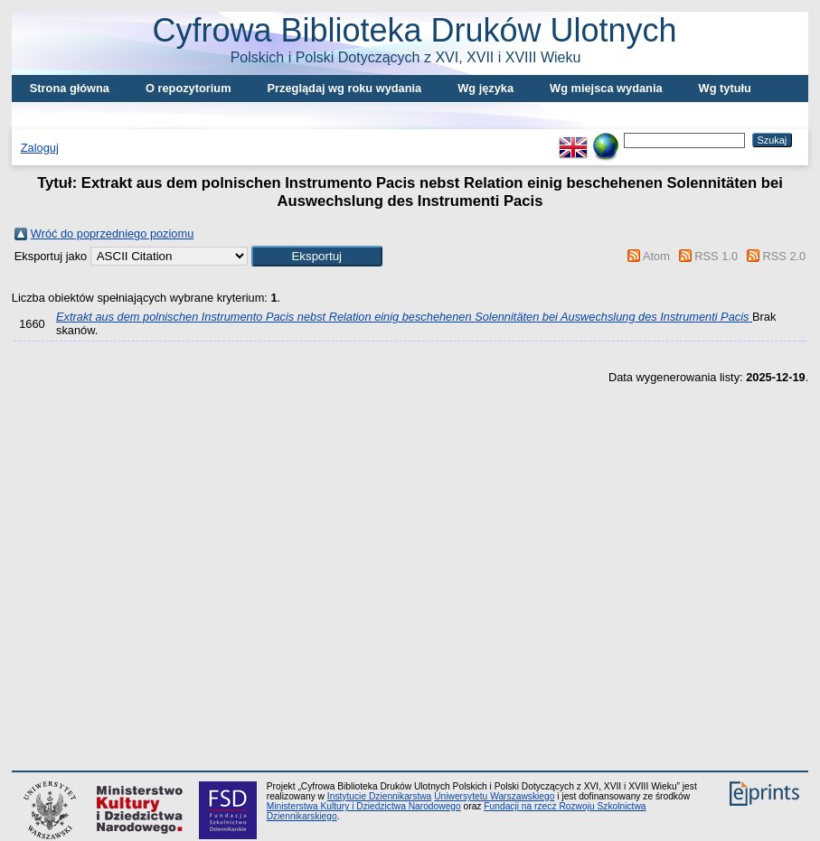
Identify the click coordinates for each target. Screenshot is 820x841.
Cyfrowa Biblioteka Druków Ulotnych (414, 38)
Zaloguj (40, 147)
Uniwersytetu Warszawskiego (494, 796)
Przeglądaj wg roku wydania (345, 88)
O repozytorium (188, 88)
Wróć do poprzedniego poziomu (112, 233)
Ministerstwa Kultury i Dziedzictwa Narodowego (364, 806)
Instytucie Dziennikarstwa (379, 796)
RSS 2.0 (784, 256)
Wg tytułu (725, 88)
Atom (656, 256)
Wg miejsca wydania (606, 88)
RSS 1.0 (716, 256)
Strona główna (69, 88)
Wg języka (485, 88)
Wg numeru (61, 115)
